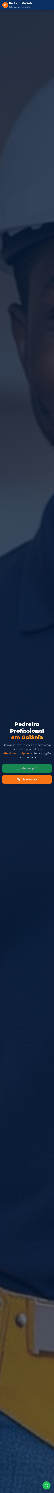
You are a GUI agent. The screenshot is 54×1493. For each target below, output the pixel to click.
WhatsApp (27, 768)
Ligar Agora (27, 779)
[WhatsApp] (46, 1485)
